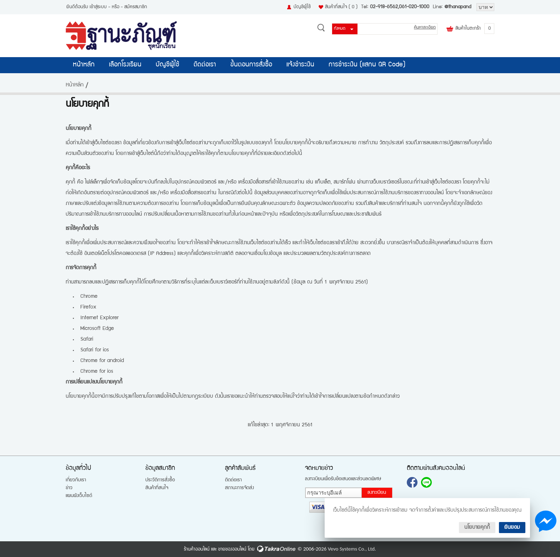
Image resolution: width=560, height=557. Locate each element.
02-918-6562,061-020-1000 (399, 7)
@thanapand (457, 7)
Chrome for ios (96, 371)
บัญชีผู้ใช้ (302, 7)
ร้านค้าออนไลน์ (197, 549)
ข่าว (69, 488)
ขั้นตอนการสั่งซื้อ (251, 65)
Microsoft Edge (97, 328)
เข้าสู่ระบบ (98, 7)
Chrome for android (102, 360)
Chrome (89, 296)
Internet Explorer (99, 318)
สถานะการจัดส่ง (239, 488)
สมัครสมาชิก (135, 7)
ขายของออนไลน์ (232, 549)
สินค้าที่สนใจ (341, 7)
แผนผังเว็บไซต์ (79, 496)
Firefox (88, 307)
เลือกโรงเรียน (125, 65)
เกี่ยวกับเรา (76, 480)
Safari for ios (94, 350)
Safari (86, 339)
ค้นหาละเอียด (425, 28)
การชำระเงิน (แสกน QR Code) (367, 65)
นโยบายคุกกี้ (477, 527)
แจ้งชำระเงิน (300, 65)
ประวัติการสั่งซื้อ (160, 480)
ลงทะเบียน (377, 493)
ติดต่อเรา (205, 65)
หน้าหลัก (84, 65)
